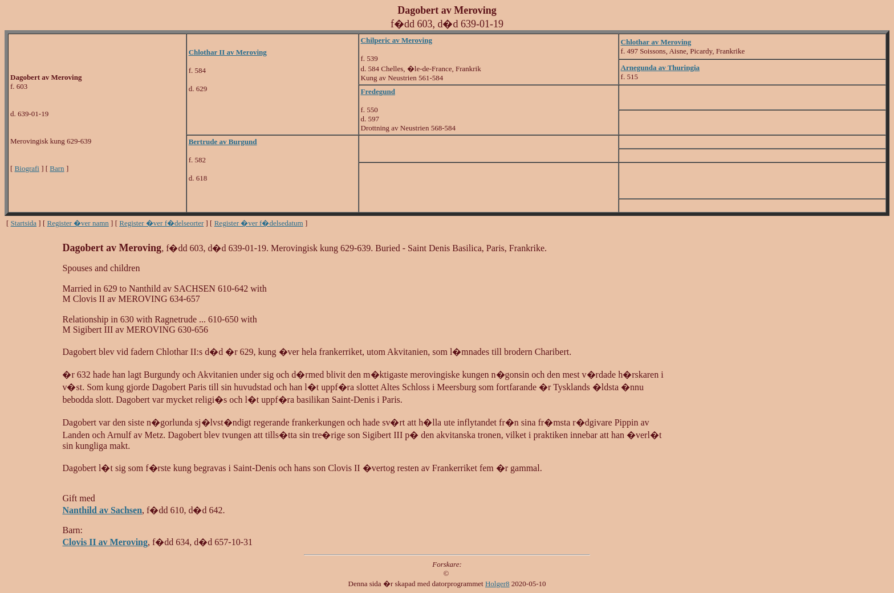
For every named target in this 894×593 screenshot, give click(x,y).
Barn (57, 168)
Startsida (24, 223)
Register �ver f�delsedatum (258, 223)
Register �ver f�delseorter (161, 223)
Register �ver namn (78, 223)
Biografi (27, 168)
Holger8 (497, 583)
